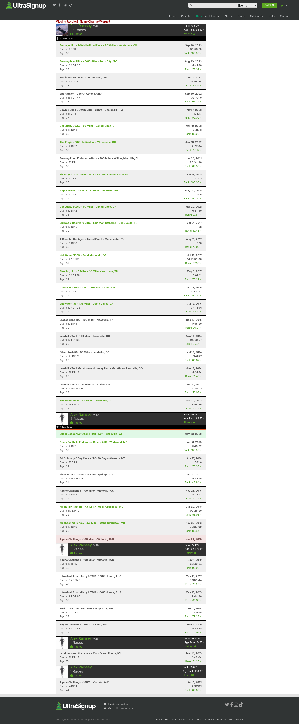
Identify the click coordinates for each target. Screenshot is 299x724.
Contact (285, 16)
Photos (76, 33)
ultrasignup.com (124, 708)
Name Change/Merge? (95, 21)
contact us (122, 703)
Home (172, 16)
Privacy (239, 719)
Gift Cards (256, 16)
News (228, 16)
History (189, 33)
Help (271, 16)
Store (241, 16)
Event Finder (207, 16)
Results (185, 16)
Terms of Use (224, 719)
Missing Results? (67, 21)
